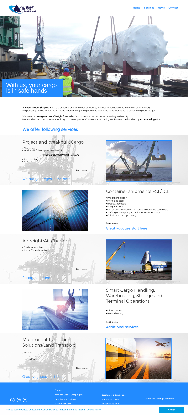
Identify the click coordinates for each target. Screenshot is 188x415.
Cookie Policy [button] (94, 409)
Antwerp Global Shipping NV (69, 395)
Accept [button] (171, 410)
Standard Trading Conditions (160, 398)
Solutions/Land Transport (48, 345)
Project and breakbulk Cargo (53, 142)
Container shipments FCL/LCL (137, 191)
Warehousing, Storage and (134, 295)
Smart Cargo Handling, (130, 290)
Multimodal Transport (45, 339)
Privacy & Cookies (110, 399)
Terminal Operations (128, 301)
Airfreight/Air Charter (44, 240)
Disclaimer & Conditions (114, 395)
